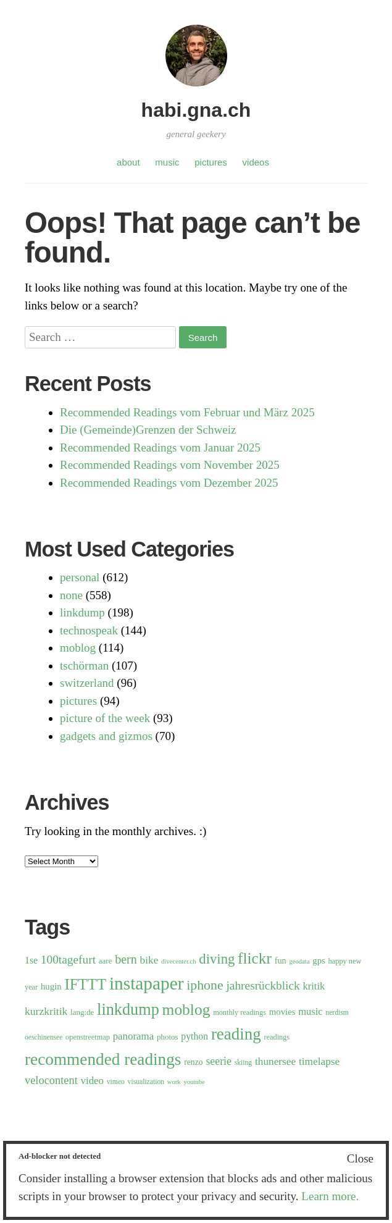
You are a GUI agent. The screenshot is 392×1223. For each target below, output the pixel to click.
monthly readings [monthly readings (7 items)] (239, 1012)
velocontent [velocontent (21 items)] (51, 1080)
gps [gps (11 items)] (318, 960)
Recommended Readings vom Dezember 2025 (169, 482)
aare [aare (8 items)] (105, 960)
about (128, 162)
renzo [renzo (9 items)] (193, 1062)
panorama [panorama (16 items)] (133, 1036)
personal (79, 577)
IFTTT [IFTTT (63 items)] (85, 984)
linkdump (82, 612)
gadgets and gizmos (106, 735)
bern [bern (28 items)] (126, 959)
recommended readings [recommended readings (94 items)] (103, 1059)
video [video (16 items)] (92, 1080)
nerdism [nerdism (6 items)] (336, 1013)
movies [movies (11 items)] (282, 1012)
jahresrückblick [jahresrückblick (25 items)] (262, 985)
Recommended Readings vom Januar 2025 (160, 447)
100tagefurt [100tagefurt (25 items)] (68, 959)
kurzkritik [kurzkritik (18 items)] (46, 1011)
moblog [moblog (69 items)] (186, 1010)
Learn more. (330, 1196)
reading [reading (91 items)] (236, 1034)
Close (360, 1158)
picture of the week (105, 718)
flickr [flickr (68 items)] (255, 958)
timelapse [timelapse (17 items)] (319, 1061)
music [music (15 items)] (310, 1011)
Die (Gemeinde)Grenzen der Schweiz (148, 429)
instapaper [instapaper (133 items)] (146, 983)
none (71, 595)
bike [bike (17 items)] (149, 960)
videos (256, 162)
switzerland (87, 682)
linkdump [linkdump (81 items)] (128, 1010)
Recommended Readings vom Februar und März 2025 (187, 412)
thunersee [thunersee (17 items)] (275, 1061)
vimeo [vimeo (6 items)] (116, 1082)
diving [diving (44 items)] (217, 959)
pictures (210, 162)
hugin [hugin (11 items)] (51, 986)
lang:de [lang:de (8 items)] (82, 1012)
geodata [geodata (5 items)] (299, 961)
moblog (78, 647)
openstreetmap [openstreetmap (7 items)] (87, 1037)
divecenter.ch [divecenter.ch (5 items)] (178, 961)
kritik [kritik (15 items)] (314, 986)
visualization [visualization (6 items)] (146, 1082)
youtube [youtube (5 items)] (193, 1081)
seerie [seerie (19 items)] (218, 1061)
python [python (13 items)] (194, 1036)
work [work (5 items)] (174, 1081)
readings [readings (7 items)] (277, 1037)
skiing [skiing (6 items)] (243, 1063)
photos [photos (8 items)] (167, 1036)
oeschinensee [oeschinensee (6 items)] (43, 1037)
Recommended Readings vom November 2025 (170, 464)
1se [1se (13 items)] (31, 960)
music (167, 162)
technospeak (89, 630)
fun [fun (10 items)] (280, 960)
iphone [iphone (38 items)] (204, 985)
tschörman (84, 665)
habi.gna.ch (196, 110)
